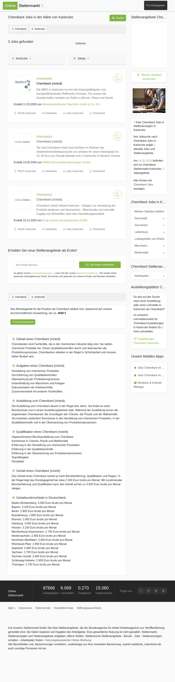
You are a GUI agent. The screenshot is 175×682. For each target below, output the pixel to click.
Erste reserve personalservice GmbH (65, 220)
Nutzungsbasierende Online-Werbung (68, 640)
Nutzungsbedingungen (42, 273)
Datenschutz (43, 608)
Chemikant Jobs (143, 184)
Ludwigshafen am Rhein (149, 238)
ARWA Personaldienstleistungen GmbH (66, 162)
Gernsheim (149, 225)
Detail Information (23, 322)
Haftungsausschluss (89, 608)
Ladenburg (149, 231)
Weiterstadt (149, 252)
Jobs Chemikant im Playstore (155, 367)
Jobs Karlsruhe (74, 113)
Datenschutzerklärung (87, 273)
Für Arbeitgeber (155, 5)
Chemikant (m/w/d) (49, 141)
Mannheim (149, 245)
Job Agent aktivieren (99, 264)
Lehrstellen (67, 593)
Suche (118, 17)
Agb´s (11, 608)
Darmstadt (149, 218)
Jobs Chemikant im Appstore (155, 375)
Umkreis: (80, 43)
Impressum (25, 608)
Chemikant (18, 29)
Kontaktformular (63, 608)
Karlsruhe (38, 29)
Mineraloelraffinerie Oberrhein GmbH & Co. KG (71, 104)
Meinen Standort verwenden (149, 76)
